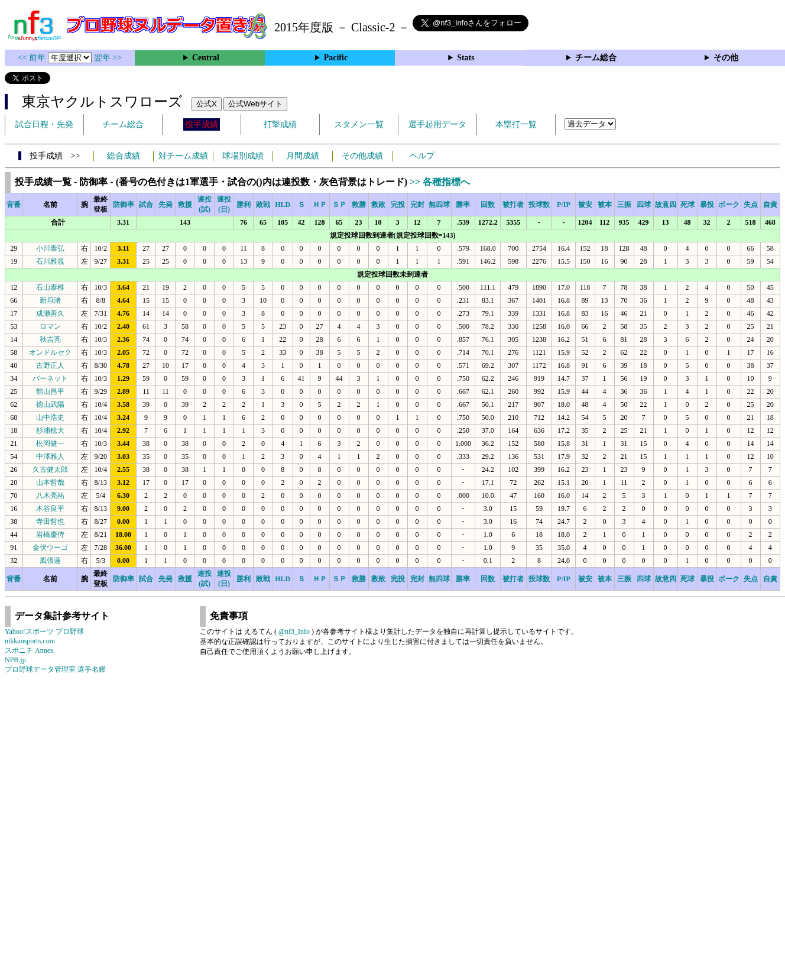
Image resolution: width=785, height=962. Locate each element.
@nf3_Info (294, 631)
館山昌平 (50, 391)
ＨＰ (320, 204)
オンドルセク (50, 352)
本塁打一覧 (516, 124)
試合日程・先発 (44, 124)
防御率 (123, 204)
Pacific (336, 57)
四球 (644, 204)
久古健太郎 (50, 469)
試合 (146, 204)
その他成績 (362, 155)
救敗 (378, 204)
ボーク (728, 204)
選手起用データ (437, 124)
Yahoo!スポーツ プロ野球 (44, 631)
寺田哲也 (50, 521)
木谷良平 (50, 508)
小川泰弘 (50, 248)
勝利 (243, 204)
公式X (206, 103)
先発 (165, 204)
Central (205, 57)
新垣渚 (50, 300)
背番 (14, 204)
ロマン (50, 326)
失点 (751, 204)
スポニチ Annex (29, 650)
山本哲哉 (50, 482)
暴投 (707, 204)
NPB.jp (15, 660)
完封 (417, 204)
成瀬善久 (50, 313)
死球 (687, 204)
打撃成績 (280, 124)
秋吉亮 (50, 339)
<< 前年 (33, 57)
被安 (585, 204)
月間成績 (302, 155)
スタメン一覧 (359, 124)
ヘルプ (422, 155)
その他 (725, 57)
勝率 (463, 204)
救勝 (359, 204)
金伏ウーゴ (50, 547)
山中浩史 (50, 417)
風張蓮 (50, 560)
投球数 (539, 204)
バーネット (50, 378)
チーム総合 (596, 57)
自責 (770, 204)
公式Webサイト (255, 103)
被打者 (513, 204)
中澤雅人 (50, 456)
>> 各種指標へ (440, 182)
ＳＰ (339, 204)
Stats (466, 57)
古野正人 (50, 365)
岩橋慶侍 (50, 534)
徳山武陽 (50, 404)
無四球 (439, 204)
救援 (185, 204)
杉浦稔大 (50, 430)
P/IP (563, 204)
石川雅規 (50, 261)
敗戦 (263, 204)
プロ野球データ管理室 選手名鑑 (55, 669)
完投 (398, 204)
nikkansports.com (30, 641)
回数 (488, 204)
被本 (605, 204)
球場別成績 (243, 155)
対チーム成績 (183, 155)
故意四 (665, 204)
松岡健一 (50, 443)
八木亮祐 (50, 495)
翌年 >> (108, 57)
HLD (282, 204)
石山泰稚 (50, 287)
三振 (624, 204)
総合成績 (123, 155)
